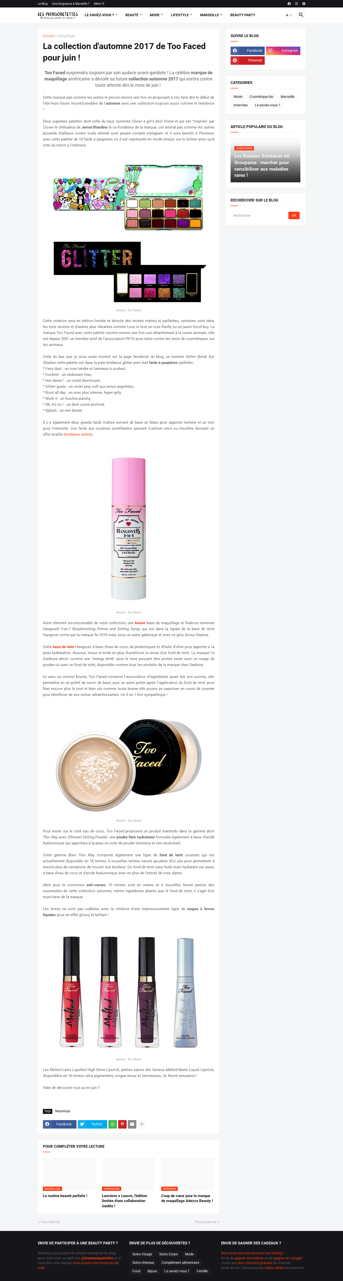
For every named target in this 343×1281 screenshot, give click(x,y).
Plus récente (50, 1222)
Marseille (209, 15)
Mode (155, 15)
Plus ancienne (205, 1222)
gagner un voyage (287, 1258)
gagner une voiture (249, 1258)
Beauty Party (242, 15)
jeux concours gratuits (255, 1263)
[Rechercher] (259, 215)
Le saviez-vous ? (267, 105)
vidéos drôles (274, 1268)
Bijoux (152, 1271)
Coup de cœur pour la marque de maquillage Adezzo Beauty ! (187, 1198)
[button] (289, 15)
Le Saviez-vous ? (99, 15)
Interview (241, 105)
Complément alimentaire (180, 1263)
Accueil (48, 36)
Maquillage (66, 36)
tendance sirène (78, 434)
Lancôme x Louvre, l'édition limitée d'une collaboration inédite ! (124, 1201)
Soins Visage (142, 1254)
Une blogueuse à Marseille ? (70, 3)
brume (140, 623)
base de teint (63, 647)
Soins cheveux (143, 1263)
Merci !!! (99, 3)
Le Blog (43, 3)
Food (136, 1271)
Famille (202, 1271)
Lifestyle (180, 15)
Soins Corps (168, 1254)
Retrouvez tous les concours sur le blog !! (252, 1253)
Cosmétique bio (261, 97)
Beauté (131, 15)
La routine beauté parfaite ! (65, 1196)
